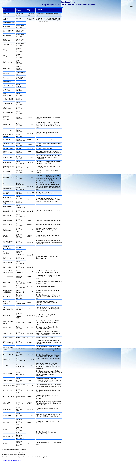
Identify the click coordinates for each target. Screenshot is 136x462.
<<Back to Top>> (16, 460)
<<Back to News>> (7, 460)
